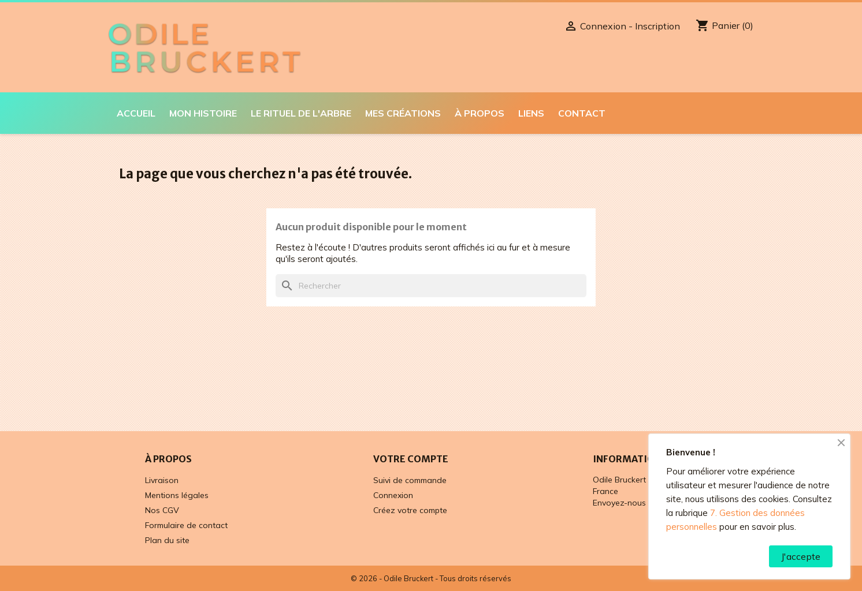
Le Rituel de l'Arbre (301, 113)
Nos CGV (162, 510)
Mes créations (403, 113)
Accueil (136, 113)
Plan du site (167, 540)
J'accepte (800, 556)
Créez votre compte (410, 510)
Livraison (162, 480)
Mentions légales (177, 495)
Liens (531, 113)
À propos (479, 113)
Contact (581, 113)
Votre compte (410, 459)
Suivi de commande (410, 480)
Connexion (393, 495)
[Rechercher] (431, 285)
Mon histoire (203, 113)
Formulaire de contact (186, 525)
